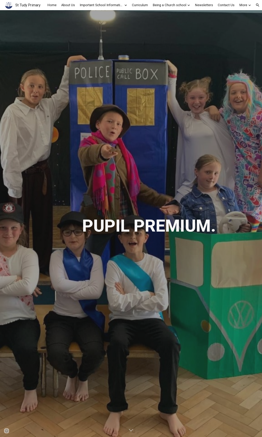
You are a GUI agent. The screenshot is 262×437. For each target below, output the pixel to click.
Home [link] (52, 5)
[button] (257, 5)
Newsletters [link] (204, 5)
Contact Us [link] (226, 5)
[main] (149, 223)
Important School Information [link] (101, 5)
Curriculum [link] (140, 5)
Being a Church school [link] (169, 5)
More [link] (243, 5)
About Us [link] (68, 5)
